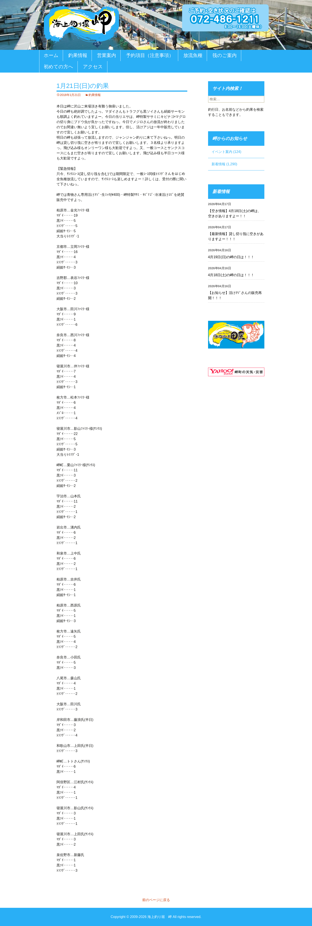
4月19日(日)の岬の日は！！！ (231, 257)
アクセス (93, 66)
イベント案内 (222, 152)
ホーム (51, 55)
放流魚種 (192, 55)
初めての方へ (58, 66)
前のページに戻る (156, 900)
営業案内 (106, 55)
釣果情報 (77, 55)
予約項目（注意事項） (150, 55)
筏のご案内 (224, 55)
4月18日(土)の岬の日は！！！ (231, 275)
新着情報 (218, 164)
